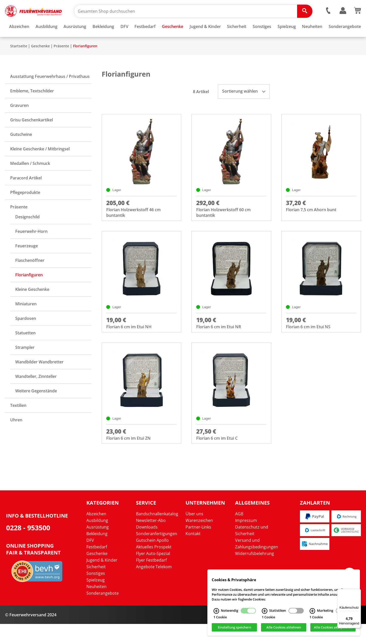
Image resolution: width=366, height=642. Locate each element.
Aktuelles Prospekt (154, 565)
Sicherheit (96, 585)
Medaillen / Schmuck (30, 178)
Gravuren (19, 120)
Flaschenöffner (29, 275)
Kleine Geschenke (32, 304)
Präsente (61, 61)
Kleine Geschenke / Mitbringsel (40, 164)
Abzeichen (96, 532)
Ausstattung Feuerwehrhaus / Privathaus (50, 91)
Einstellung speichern (234, 627)
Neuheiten (96, 604)
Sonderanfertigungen (156, 551)
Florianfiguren (85, 61)
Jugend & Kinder (101, 578)
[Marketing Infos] (312, 611)
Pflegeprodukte (25, 207)
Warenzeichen (199, 538)
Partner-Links (198, 545)
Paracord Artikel (26, 193)
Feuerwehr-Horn (31, 246)
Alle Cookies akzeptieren (333, 627)
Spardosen (25, 333)
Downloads (147, 545)
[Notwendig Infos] (216, 611)
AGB (239, 532)
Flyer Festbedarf (151, 578)
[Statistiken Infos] (264, 611)
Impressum (246, 538)
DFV (90, 558)
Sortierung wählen (243, 106)
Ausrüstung (97, 545)
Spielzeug (95, 598)
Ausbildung (97, 538)
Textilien (18, 420)
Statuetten (25, 348)
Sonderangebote (102, 611)
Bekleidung (97, 551)
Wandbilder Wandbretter (39, 377)
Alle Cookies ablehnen (283, 627)
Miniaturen (26, 319)
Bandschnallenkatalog (157, 532)
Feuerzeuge (26, 261)
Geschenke (40, 61)
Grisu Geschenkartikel (31, 135)
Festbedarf (96, 565)
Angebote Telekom (154, 585)
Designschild (27, 232)
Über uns (194, 532)
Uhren (16, 435)
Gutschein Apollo (152, 558)
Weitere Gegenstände (36, 406)
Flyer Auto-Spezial (153, 571)
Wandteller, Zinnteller (36, 391)
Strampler (25, 362)
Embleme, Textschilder (32, 106)
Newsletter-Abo (151, 538)
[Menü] (358, 592)
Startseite (18, 61)
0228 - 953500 (28, 546)
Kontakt (193, 551)
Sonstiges (95, 591)
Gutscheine (21, 149)
